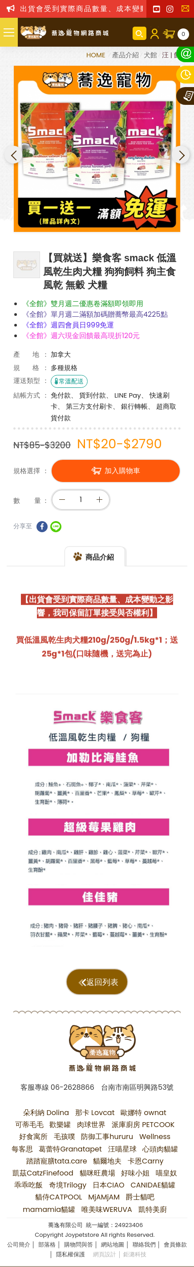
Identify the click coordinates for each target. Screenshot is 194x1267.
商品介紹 (99, 567)
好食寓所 (33, 1137)
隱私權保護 (70, 1254)
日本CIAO (109, 1185)
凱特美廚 (152, 1209)
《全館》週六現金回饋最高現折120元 (81, 336)
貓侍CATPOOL (58, 1197)
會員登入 (154, 33)
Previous (13, 154)
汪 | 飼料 (174, 55)
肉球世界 (91, 1125)
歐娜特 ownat (143, 1113)
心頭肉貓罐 (160, 1149)
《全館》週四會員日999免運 (68, 325)
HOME (96, 55)
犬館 (150, 55)
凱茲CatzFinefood (42, 1173)
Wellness (154, 1137)
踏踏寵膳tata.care (56, 1161)
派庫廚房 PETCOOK (143, 1125)
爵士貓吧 (140, 1197)
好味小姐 (135, 1173)
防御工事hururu (107, 1137)
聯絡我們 (187, 11)
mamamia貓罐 (49, 1209)
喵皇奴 (166, 1173)
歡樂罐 (60, 1125)
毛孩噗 (64, 1137)
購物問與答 (78, 1244)
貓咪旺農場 (97, 1173)
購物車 (183, 34)
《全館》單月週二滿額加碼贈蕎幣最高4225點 (95, 314)
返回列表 (102, 982)
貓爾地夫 (107, 1161)
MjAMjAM (104, 1197)
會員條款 (175, 1244)
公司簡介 (18, 1244)
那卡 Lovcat (95, 1113)
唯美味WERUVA (106, 1209)
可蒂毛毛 (29, 1125)
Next (181, 154)
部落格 (47, 1244)
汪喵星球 (122, 1149)
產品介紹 (125, 55)
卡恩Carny (145, 1161)
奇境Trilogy (68, 1185)
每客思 (22, 1149)
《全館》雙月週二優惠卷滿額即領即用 (82, 304)
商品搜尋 (139, 33)
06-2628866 (72, 1087)
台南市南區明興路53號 (137, 1087)
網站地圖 (112, 1244)
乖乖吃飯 (28, 1185)
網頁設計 (104, 1254)
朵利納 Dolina (46, 1113)
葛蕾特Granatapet (70, 1149)
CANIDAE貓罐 (152, 1185)
